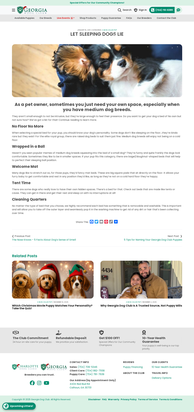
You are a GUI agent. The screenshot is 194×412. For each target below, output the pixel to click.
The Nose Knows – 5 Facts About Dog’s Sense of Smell (44, 239)
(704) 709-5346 (87, 367)
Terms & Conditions (170, 399)
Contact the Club (166, 18)
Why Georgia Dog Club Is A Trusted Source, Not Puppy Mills (141, 305)
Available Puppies (24, 18)
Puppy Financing (133, 367)
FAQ (104, 399)
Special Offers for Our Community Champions (96, 2)
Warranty (113, 399)
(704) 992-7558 (95, 370)
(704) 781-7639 (95, 374)
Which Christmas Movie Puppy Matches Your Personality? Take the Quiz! (52, 307)
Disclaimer (94, 399)
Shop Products (88, 18)
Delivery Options (161, 378)
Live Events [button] (65, 18)
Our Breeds (46, 18)
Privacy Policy (129, 399)
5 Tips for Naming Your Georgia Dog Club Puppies (153, 239)
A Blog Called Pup (109, 30)
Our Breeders (144, 18)
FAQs (129, 18)
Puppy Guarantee (111, 18)
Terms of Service (148, 399)
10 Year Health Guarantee (167, 367)
